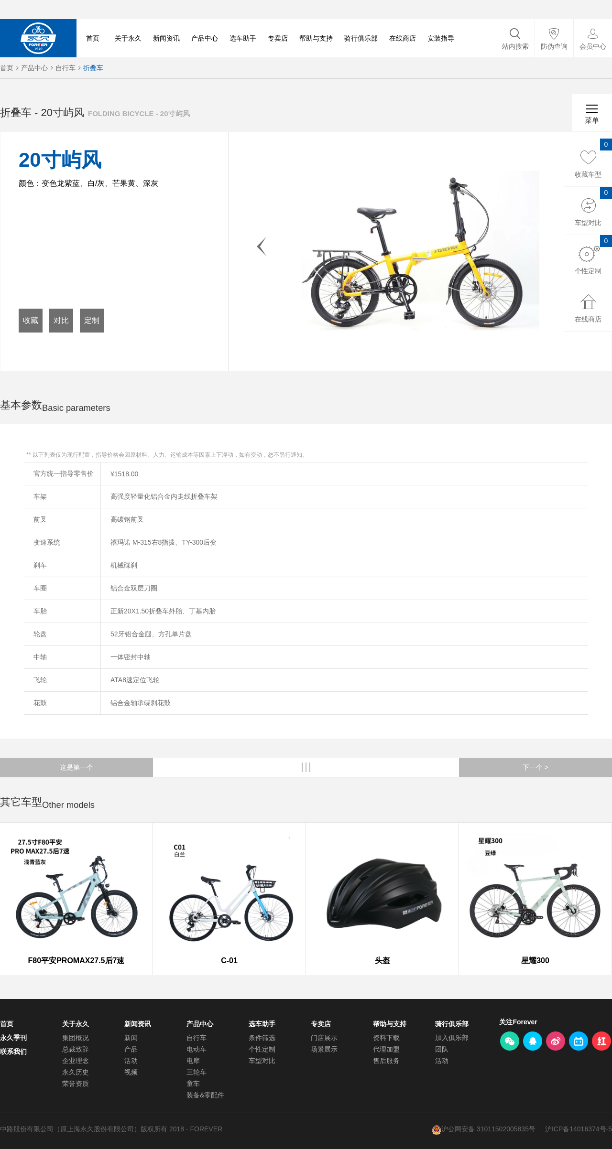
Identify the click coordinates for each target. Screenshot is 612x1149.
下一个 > (535, 767)
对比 (61, 320)
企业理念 (75, 1060)
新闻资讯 (166, 38)
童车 (193, 1083)
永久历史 (75, 1072)
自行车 (65, 68)
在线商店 (402, 38)
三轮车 (196, 1072)
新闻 (131, 1038)
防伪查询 (554, 46)
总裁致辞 (75, 1049)
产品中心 (204, 38)
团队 (441, 1049)
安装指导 (440, 38)
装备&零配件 (205, 1095)
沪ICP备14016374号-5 (578, 1129)
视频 (131, 1072)
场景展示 (324, 1049)
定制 (91, 320)
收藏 (30, 320)
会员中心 (592, 46)
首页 (92, 38)
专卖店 (278, 38)
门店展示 (324, 1038)
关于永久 (128, 38)
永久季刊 (13, 1038)
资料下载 (386, 1038)
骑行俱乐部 (361, 38)
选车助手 (243, 38)
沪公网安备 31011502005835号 (488, 1129)
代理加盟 (386, 1049)
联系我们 (13, 1051)
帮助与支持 (316, 38)
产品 (131, 1049)
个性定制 (262, 1049)
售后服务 (386, 1060)
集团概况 (75, 1038)
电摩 (193, 1060)
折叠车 (93, 68)
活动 (131, 1060)
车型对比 (262, 1060)
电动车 (196, 1049)
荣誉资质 (75, 1083)
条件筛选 (262, 1038)
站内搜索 (515, 46)
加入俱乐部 (452, 1038)
